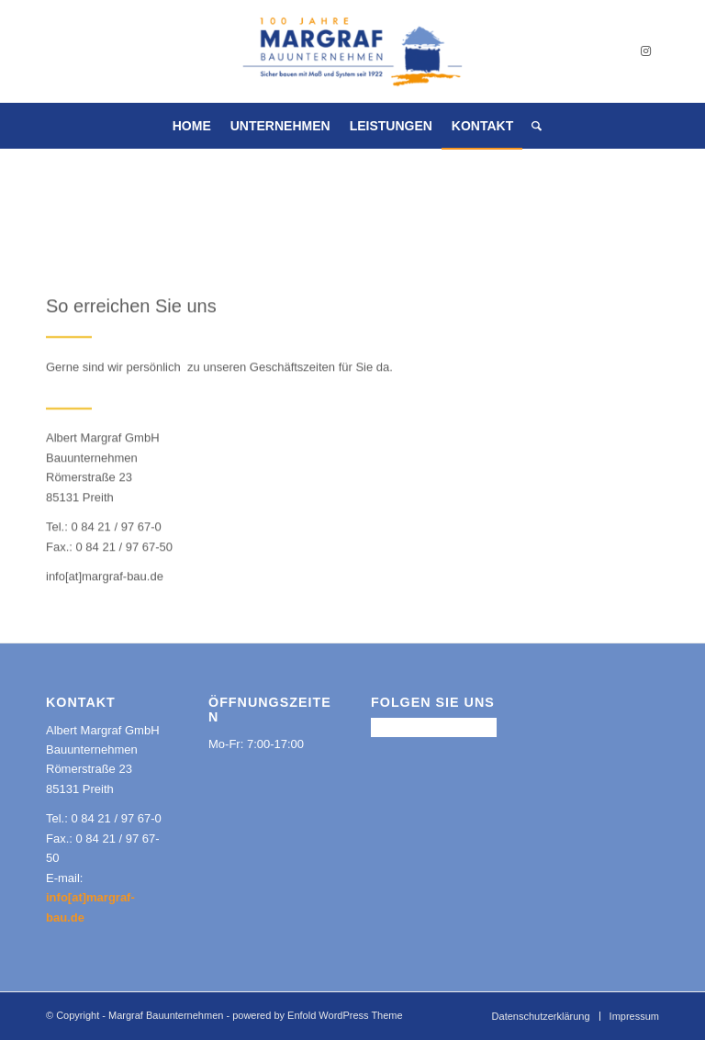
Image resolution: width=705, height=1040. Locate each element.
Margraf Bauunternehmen (165, 1015)
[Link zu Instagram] (645, 51)
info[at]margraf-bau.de (104, 577)
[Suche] (532, 126)
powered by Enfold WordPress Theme (317, 1015)
